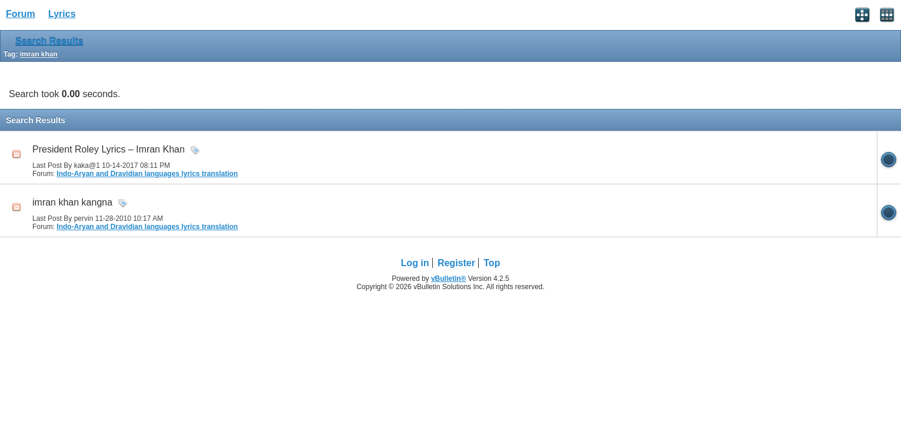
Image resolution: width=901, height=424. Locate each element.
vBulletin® (448, 278)
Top (491, 263)
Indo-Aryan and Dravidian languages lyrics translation (147, 174)
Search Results (49, 42)
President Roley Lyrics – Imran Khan (108, 149)
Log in (415, 263)
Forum (20, 14)
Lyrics (62, 14)
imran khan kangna (72, 202)
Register (456, 263)
